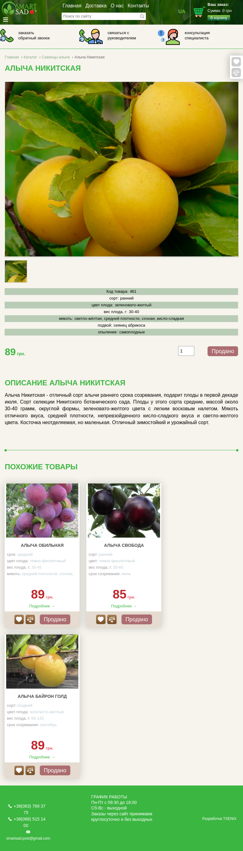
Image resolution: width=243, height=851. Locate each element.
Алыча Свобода (124, 545)
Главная (72, 5)
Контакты (138, 5)
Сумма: (225, 11)
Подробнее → (42, 606)
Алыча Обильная (42, 545)
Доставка (96, 5)
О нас (117, 5)
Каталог (30, 57)
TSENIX (229, 819)
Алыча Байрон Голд (42, 696)
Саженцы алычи (56, 57)
